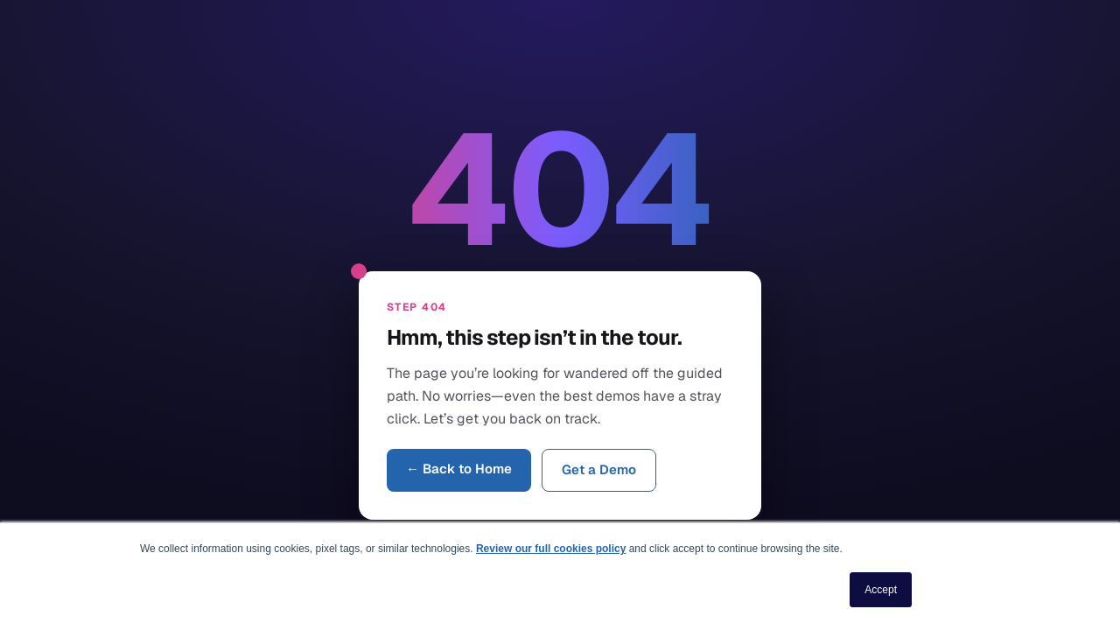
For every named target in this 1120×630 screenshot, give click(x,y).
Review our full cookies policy (551, 548)
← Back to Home (459, 468)
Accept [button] (880, 590)
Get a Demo (599, 469)
